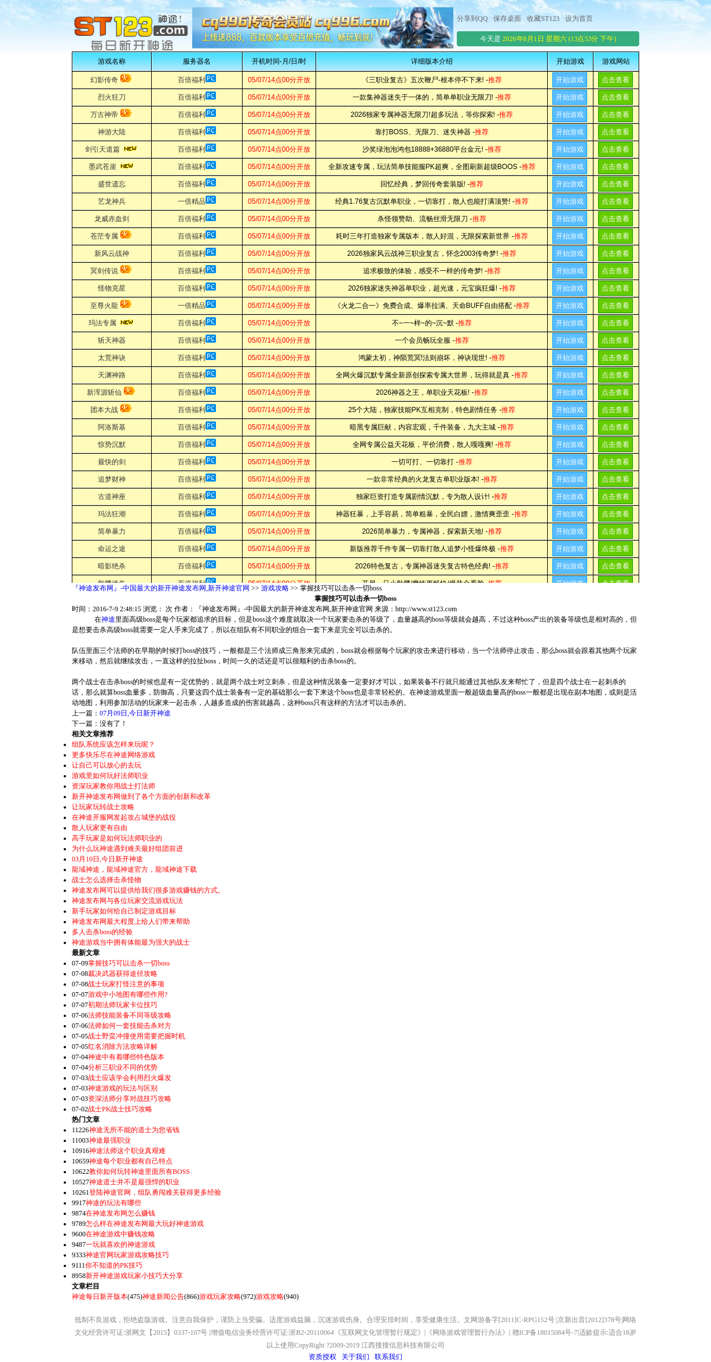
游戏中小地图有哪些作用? (127, 994)
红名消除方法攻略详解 (122, 1046)
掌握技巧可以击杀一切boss (129, 963)
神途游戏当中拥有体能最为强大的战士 (131, 942)
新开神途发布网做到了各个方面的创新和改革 (141, 796)
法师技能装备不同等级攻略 (129, 1015)
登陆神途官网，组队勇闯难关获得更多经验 (155, 1192)
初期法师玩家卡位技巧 (122, 1005)
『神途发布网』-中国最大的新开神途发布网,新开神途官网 (161, 588)
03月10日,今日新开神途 (107, 859)
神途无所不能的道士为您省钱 (134, 1130)
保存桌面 (507, 18)
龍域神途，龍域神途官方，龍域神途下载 (134, 869)
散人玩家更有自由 (99, 828)
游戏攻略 (275, 588)
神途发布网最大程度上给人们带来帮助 (131, 921)
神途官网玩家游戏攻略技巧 (127, 1255)
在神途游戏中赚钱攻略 (120, 1234)
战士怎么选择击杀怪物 (106, 880)
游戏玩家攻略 (220, 1297)
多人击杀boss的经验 (102, 932)
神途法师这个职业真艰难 (127, 1151)
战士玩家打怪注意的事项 (126, 984)
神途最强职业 (110, 1140)
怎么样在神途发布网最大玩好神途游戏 (145, 1224)
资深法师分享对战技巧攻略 (129, 1099)
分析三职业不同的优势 (122, 1067)
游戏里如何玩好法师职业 (110, 776)
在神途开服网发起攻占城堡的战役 (124, 817)
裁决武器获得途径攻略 (122, 974)
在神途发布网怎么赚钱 (120, 1213)
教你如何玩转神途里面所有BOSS (139, 1172)
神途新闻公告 (163, 1297)
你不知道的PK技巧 (113, 1265)
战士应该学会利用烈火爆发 (129, 1078)
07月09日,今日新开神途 (135, 713)
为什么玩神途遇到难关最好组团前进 (127, 849)
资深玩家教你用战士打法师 (113, 786)
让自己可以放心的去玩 (106, 765)
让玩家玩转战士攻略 (103, 807)
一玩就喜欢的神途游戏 (120, 1244)
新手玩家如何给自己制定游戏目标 (124, 911)
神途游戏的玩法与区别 (122, 1088)
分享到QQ (472, 18)
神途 (108, 619)
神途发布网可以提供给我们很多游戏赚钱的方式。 (148, 890)
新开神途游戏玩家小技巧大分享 (134, 1276)
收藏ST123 (543, 18)
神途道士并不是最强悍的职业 (134, 1182)
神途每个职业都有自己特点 (131, 1161)
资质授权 (322, 1357)
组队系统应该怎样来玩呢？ (113, 744)
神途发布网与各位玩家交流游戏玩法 (127, 901)
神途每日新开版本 (99, 1297)
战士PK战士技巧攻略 (120, 1109)
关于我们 (355, 1357)
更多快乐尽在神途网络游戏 (113, 755)
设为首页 (579, 18)
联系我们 (388, 1357)
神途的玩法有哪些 (113, 1203)
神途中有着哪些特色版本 (126, 1057)
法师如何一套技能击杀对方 (129, 1026)
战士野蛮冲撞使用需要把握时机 (136, 1036)
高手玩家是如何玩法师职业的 (117, 838)
